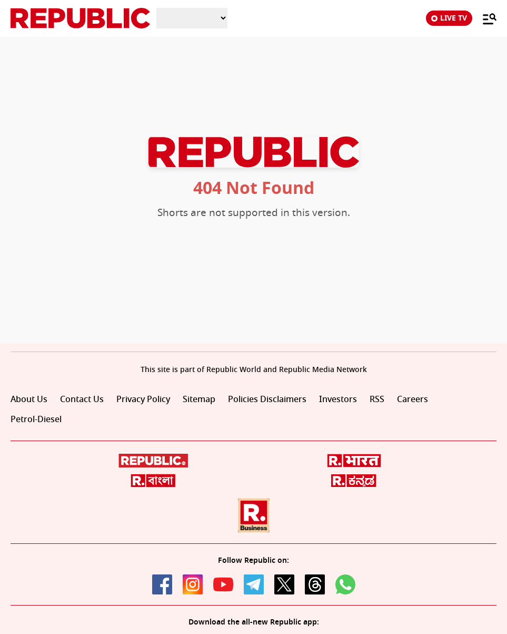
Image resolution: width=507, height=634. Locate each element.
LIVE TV (449, 18)
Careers (412, 399)
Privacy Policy (143, 399)
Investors (338, 399)
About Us (29, 399)
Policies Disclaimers (267, 399)
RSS (377, 399)
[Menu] (484, 18)
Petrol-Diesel (36, 419)
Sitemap (199, 399)
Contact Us (82, 399)
